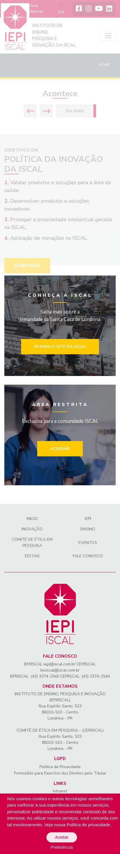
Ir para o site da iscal (60, 346)
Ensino (87, 529)
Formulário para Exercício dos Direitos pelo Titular (60, 773)
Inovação (32, 529)
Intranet (60, 791)
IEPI (88, 518)
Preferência (62, 847)
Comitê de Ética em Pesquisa (32, 542)
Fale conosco (88, 556)
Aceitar (62, 837)
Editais (32, 556)
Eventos (87, 542)
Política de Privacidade (60, 767)
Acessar (60, 448)
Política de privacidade (88, 824)
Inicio (32, 518)
